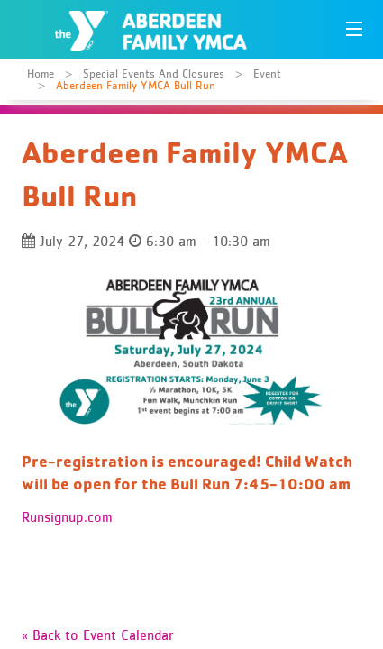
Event (267, 73)
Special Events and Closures (153, 73)
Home (40, 73)
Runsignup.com (67, 516)
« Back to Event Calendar (98, 634)
